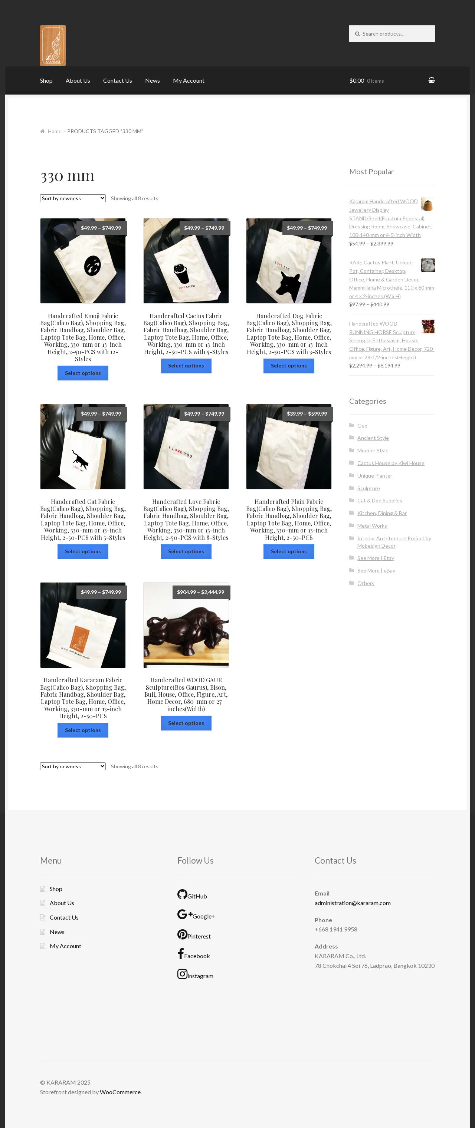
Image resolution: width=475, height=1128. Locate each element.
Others (365, 583)
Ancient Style (373, 438)
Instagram (195, 974)
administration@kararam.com (353, 902)
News (152, 80)
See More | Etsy (375, 558)
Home (55, 131)
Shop (46, 80)
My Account (188, 80)
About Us (78, 80)
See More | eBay (376, 570)
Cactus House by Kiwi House (391, 463)
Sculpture (368, 488)
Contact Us (117, 80)
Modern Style (373, 450)
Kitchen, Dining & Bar (382, 513)
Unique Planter (374, 475)
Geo (362, 425)
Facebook (193, 954)
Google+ (196, 914)
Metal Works (372, 525)
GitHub (192, 894)
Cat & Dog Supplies (379, 500)
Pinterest (194, 934)
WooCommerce (120, 1091)
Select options (83, 373)
